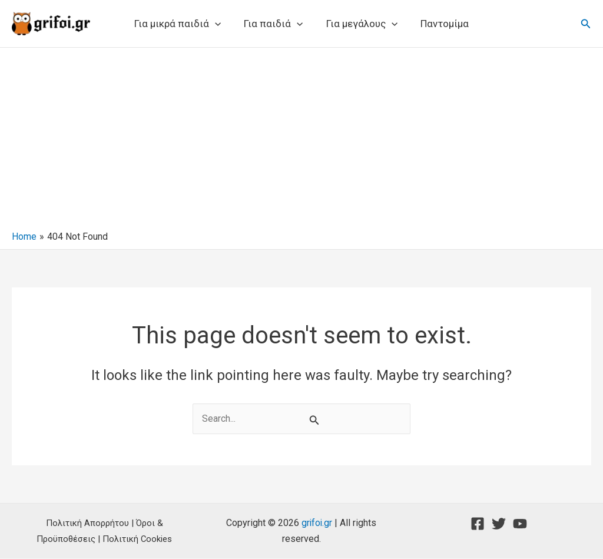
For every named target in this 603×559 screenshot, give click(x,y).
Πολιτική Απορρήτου (87, 523)
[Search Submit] (314, 420)
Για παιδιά (275, 23)
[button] (220, 23)
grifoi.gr (317, 523)
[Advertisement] (301, 141)
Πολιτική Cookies (137, 539)
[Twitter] (499, 524)
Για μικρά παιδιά (182, 23)
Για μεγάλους (360, 23)
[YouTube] (520, 524)
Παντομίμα (440, 23)
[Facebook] (478, 524)
